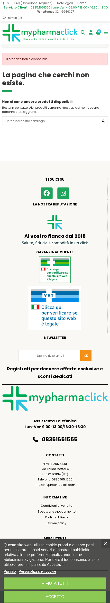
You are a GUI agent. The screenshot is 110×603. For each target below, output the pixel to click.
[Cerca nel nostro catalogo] (103, 121)
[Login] (91, 32)
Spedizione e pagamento (56, 511)
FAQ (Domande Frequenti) (33, 3)
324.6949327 (55, 11)
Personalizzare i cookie (37, 571)
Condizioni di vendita (57, 506)
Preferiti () (12, 18)
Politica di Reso (56, 517)
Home (81, 3)
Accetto (55, 597)
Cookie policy (56, 523)
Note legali (65, 3)
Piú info (10, 571)
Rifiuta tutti (55, 583)
